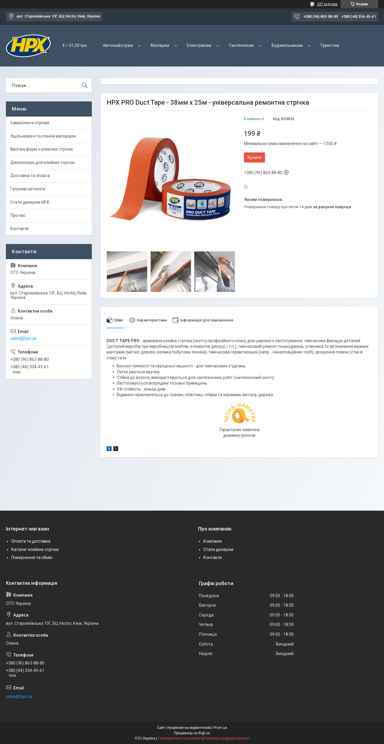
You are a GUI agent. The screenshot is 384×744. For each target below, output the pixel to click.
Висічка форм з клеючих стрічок (41, 149)
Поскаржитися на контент (180, 738)
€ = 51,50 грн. (75, 45)
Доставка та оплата (30, 175)
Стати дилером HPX (29, 202)
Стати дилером (218, 549)
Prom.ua (220, 728)
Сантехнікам (241, 45)
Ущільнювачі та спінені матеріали (43, 136)
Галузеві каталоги (27, 189)
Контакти (19, 228)
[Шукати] (85, 85)
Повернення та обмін (31, 557)
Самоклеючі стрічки (29, 122)
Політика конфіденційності (227, 738)
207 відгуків (327, 4)
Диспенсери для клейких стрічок (42, 162)
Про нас (17, 215)
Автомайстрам (118, 45)
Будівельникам (287, 45)
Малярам (159, 45)
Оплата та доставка (30, 541)
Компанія (212, 541)
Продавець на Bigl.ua (192, 733)
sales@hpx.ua (23, 338)
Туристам (329, 45)
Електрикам (199, 45)
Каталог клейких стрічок (35, 549)
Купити (254, 157)
